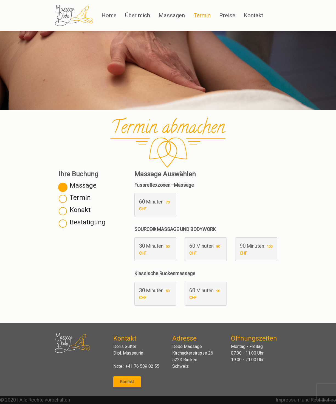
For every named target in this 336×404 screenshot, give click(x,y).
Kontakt (127, 381)
